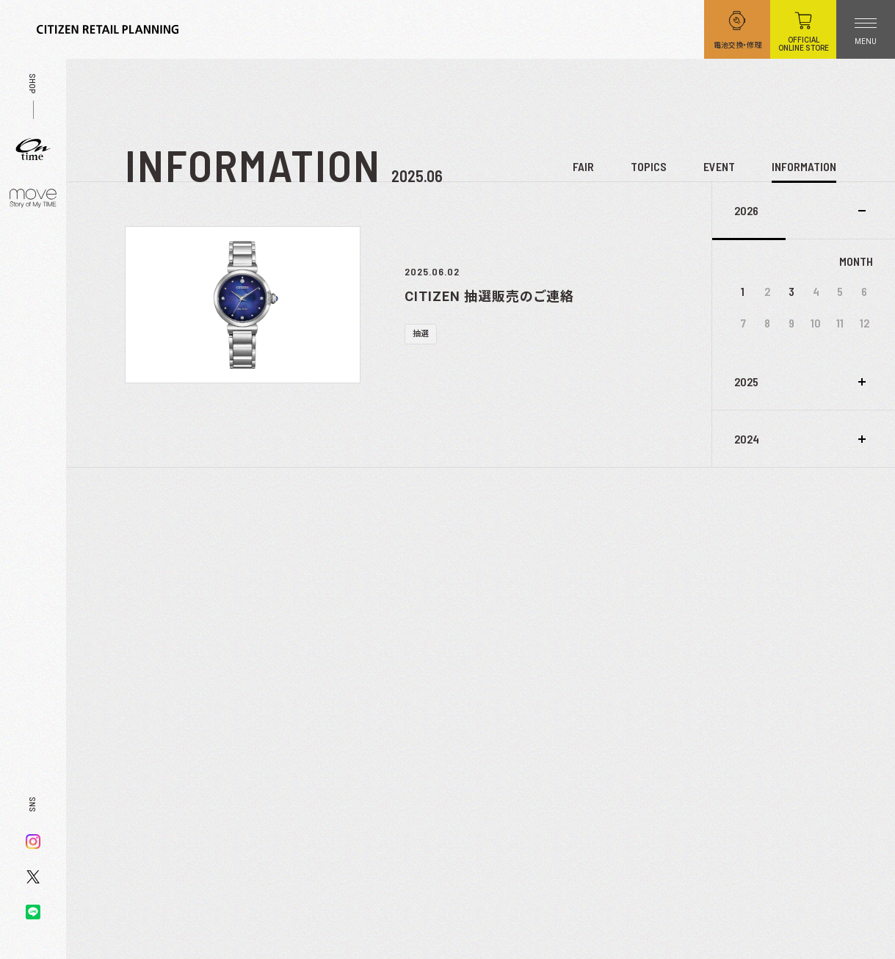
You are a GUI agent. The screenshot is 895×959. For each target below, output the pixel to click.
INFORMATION (804, 166)
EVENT (719, 166)
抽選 (421, 334)
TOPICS (649, 166)
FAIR (583, 166)
